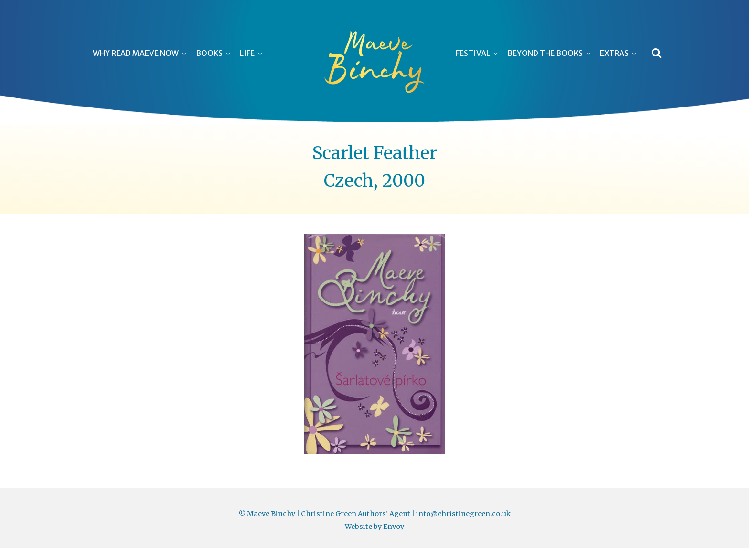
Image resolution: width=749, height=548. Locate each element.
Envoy (393, 526)
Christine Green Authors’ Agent (355, 513)
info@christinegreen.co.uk (463, 513)
